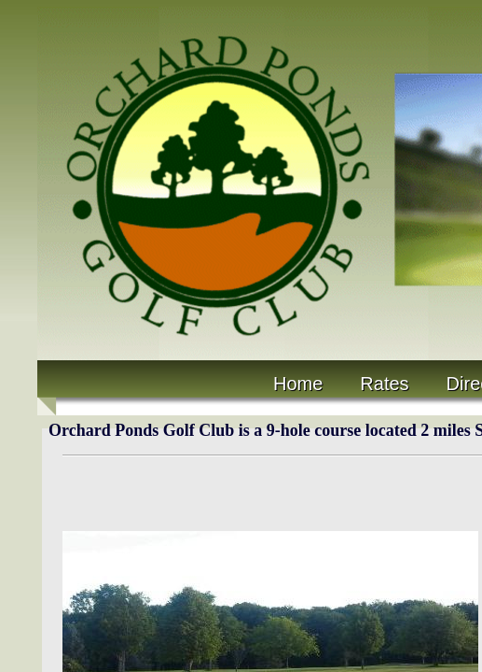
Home (298, 383)
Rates (384, 383)
